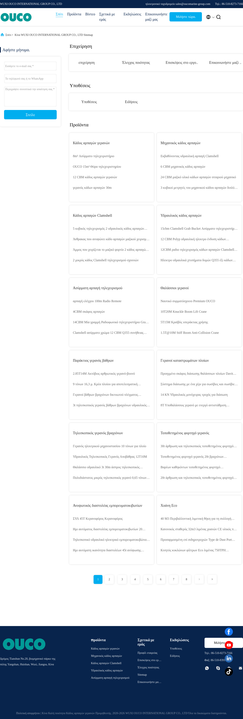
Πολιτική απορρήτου (28, 713)
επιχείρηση (87, 63)
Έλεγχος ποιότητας (136, 63)
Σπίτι (59, 14)
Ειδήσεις (131, 102)
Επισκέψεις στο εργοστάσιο (186, 63)
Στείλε (30, 115)
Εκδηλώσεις (132, 14)
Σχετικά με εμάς (107, 16)
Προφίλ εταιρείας (147, 652)
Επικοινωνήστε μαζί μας (155, 16)
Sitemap (142, 674)
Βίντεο (90, 14)
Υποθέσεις (89, 102)
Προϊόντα (74, 14)
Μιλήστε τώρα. (186, 16)
